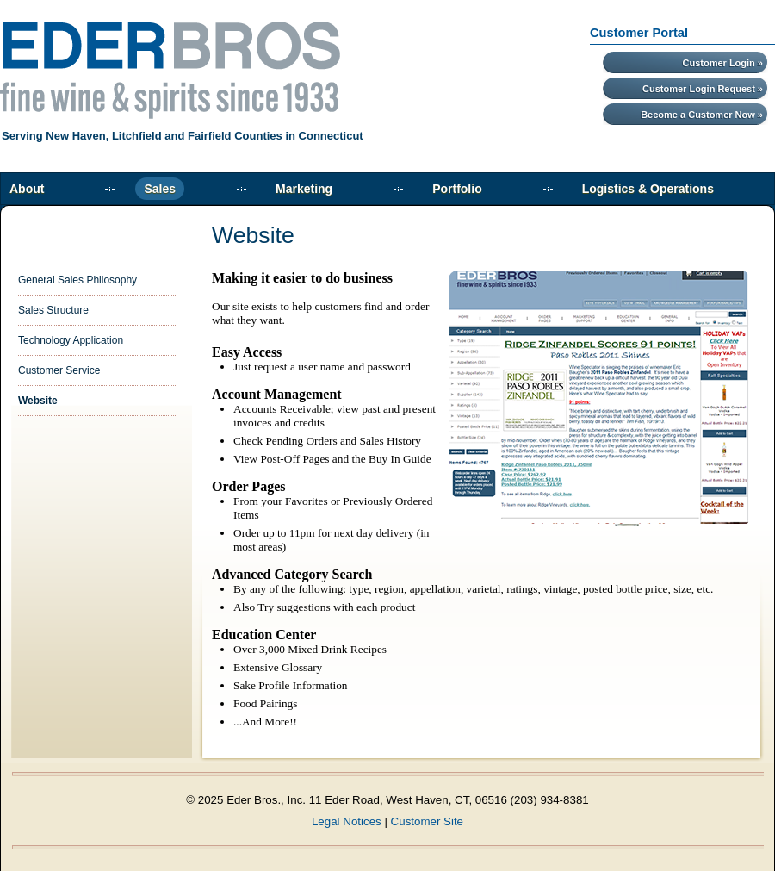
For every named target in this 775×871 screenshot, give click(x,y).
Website (38, 401)
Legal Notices (346, 821)
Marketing (304, 189)
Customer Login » (722, 63)
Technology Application (70, 340)
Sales (160, 189)
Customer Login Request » (702, 89)
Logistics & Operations (648, 189)
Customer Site (427, 821)
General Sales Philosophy (77, 280)
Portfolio (457, 189)
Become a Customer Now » (702, 114)
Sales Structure (53, 310)
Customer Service (59, 370)
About (26, 189)
